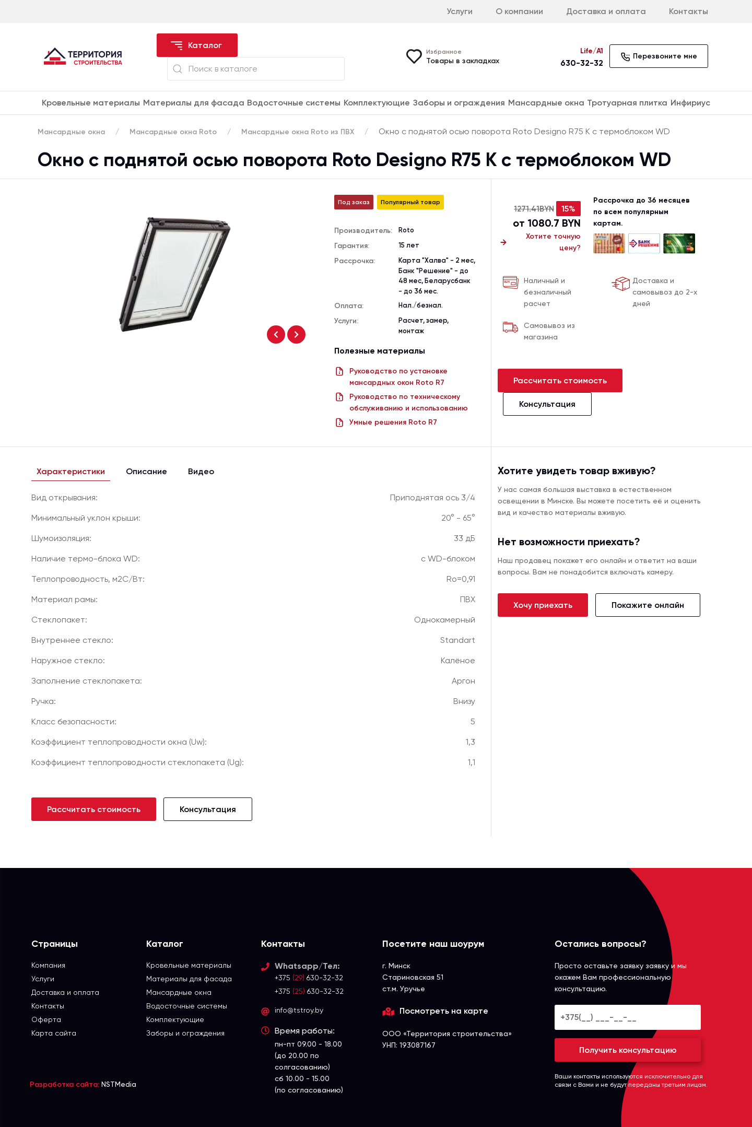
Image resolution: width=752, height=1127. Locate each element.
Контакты (688, 11)
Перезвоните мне (658, 57)
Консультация (547, 404)
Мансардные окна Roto (173, 131)
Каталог (196, 46)
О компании (519, 11)
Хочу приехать (542, 605)
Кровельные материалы (91, 103)
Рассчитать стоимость (560, 380)
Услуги (459, 11)
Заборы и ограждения (459, 103)
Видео (201, 471)
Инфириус (690, 103)
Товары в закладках (462, 60)
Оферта (46, 1019)
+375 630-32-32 (309, 977)
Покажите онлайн (648, 605)
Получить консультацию (628, 1050)
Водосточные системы (293, 103)
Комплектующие (377, 103)
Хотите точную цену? (539, 242)
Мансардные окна (546, 103)
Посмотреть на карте (444, 1011)
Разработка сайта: (64, 1084)
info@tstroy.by (299, 1010)
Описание (146, 471)
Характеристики (71, 471)
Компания (48, 965)
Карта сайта (53, 1033)
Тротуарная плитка (627, 103)
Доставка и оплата (606, 11)
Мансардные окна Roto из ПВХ (297, 131)
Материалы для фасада (193, 103)
